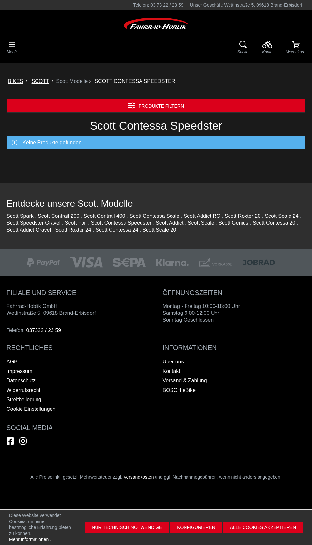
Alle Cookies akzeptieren (263, 527)
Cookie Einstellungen (31, 409)
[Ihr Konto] (267, 47)
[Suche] (242, 47)
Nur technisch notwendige (127, 527)
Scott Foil (76, 223)
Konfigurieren (196, 527)
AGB (12, 361)
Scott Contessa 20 (274, 223)
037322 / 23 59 (43, 330)
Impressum (19, 371)
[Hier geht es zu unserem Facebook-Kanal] (10, 441)
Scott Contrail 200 (58, 216)
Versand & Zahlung (185, 380)
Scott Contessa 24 (117, 229)
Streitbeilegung (24, 399)
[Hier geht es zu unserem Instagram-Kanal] (23, 441)
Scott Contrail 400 (104, 216)
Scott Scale (201, 223)
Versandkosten (139, 477)
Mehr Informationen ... (31, 539)
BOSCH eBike (179, 390)
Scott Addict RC (202, 216)
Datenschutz (21, 380)
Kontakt (171, 371)
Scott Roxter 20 (242, 216)
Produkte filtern (156, 105)
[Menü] (11, 47)
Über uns (173, 361)
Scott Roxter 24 (73, 229)
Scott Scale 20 (159, 229)
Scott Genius (233, 223)
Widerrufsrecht (23, 390)
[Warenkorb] (295, 47)
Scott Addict (170, 223)
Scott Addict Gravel (29, 229)
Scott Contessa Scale (154, 216)
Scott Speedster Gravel (33, 223)
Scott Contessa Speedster (121, 223)
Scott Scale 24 (281, 216)
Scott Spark (20, 216)
